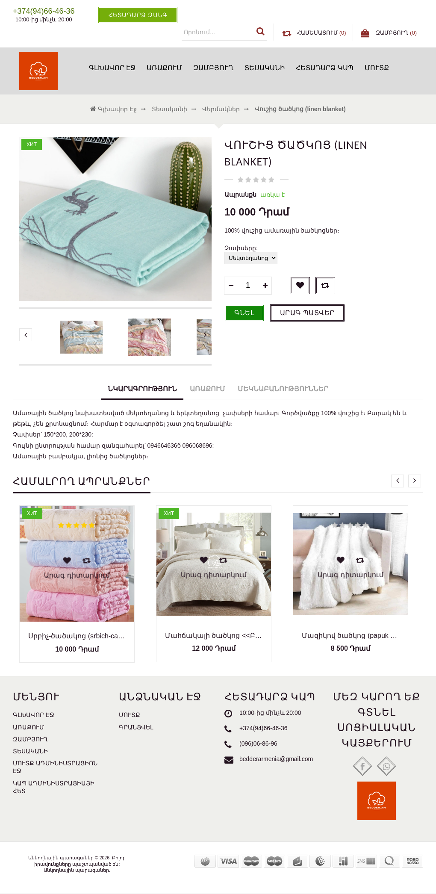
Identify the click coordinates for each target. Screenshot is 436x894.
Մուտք (377, 67)
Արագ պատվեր (307, 312)
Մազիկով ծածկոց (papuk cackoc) (350, 635)
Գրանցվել (136, 727)
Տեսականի (265, 67)
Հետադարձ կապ (324, 67)
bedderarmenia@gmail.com (276, 759)
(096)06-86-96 (258, 744)
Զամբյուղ (213, 67)
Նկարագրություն (142, 388)
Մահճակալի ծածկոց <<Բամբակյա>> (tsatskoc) (213, 635)
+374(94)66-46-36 (263, 728)
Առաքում (164, 67)
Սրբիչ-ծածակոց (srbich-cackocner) (77, 636)
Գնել (244, 312)
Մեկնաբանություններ (283, 388)
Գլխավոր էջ (112, 67)
